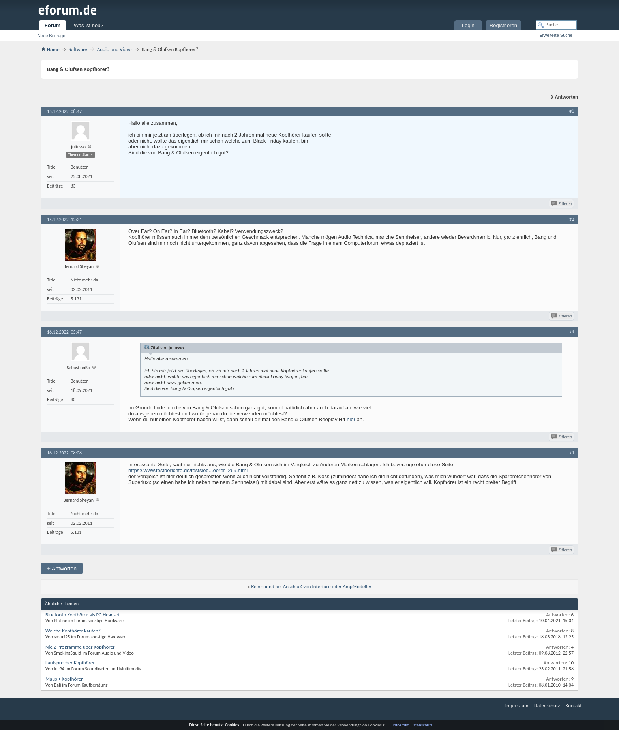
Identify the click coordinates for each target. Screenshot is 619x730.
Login (468, 25)
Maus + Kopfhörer (64, 679)
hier (351, 419)
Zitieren (562, 203)
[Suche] (556, 25)
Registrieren (503, 25)
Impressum (517, 705)
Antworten (62, 568)
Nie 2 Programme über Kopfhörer (80, 647)
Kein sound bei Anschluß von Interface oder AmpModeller (311, 586)
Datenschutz (547, 705)
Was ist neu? (88, 25)
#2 (571, 219)
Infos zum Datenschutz (413, 725)
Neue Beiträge (51, 35)
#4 (571, 452)
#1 (571, 111)
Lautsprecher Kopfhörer (70, 663)
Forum (52, 25)
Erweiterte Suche (555, 35)
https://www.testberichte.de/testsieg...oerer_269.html (188, 470)
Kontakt (574, 705)
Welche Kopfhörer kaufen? (73, 631)
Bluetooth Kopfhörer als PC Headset (82, 614)
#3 (571, 331)
